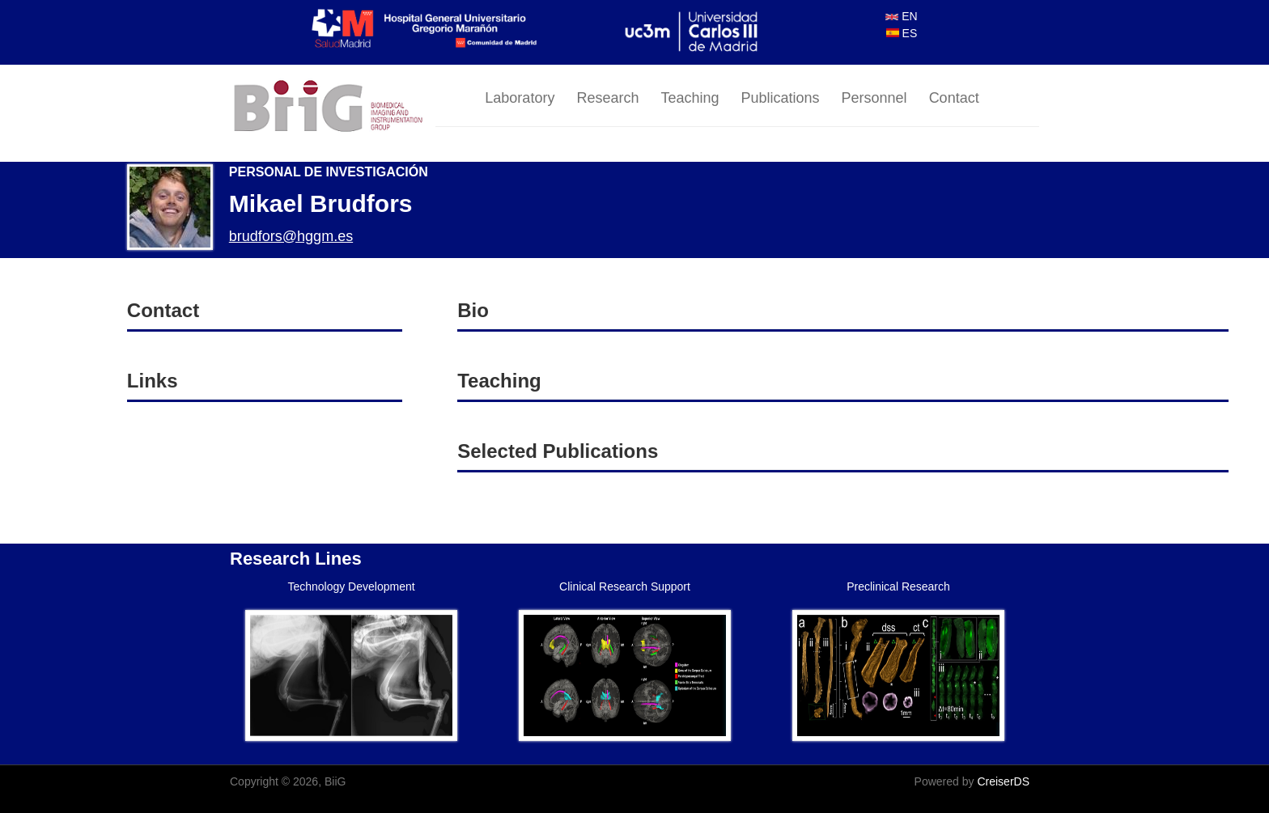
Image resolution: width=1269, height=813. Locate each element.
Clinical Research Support (624, 586)
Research (607, 98)
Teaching (689, 98)
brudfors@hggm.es (291, 236)
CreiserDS (1003, 781)
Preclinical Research (898, 586)
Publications (780, 98)
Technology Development (350, 586)
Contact (954, 98)
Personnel (874, 98)
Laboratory (519, 98)
